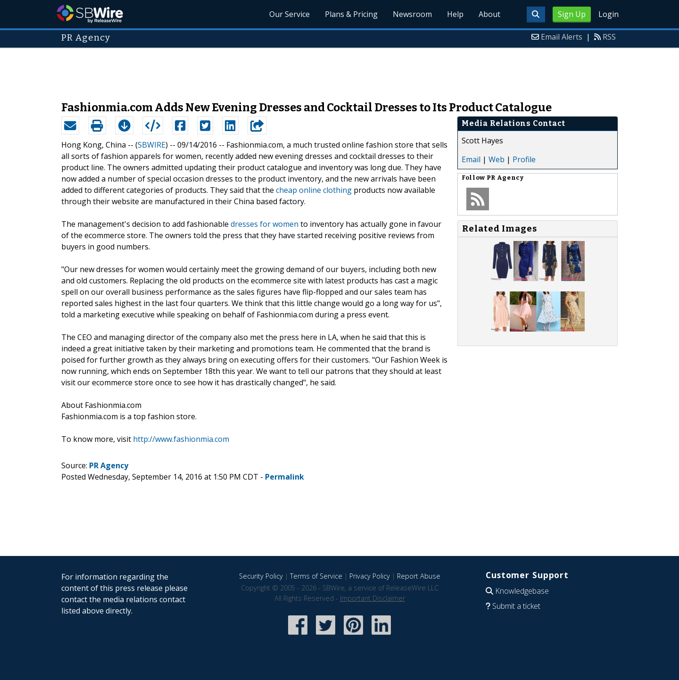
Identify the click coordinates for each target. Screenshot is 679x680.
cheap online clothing (314, 190)
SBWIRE (152, 145)
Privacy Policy (369, 576)
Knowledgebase (522, 591)
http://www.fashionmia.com (181, 439)
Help (455, 14)
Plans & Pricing (351, 14)
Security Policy (261, 576)
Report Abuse (418, 576)
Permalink (284, 477)
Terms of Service (316, 576)
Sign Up (572, 14)
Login (608, 14)
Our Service (289, 14)
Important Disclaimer (372, 598)
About (489, 14)
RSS (609, 37)
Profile (524, 159)
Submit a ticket (516, 606)
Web (497, 159)
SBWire (90, 14)
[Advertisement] (339, 70)
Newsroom (412, 14)
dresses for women (264, 224)
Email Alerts (561, 37)
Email (471, 159)
